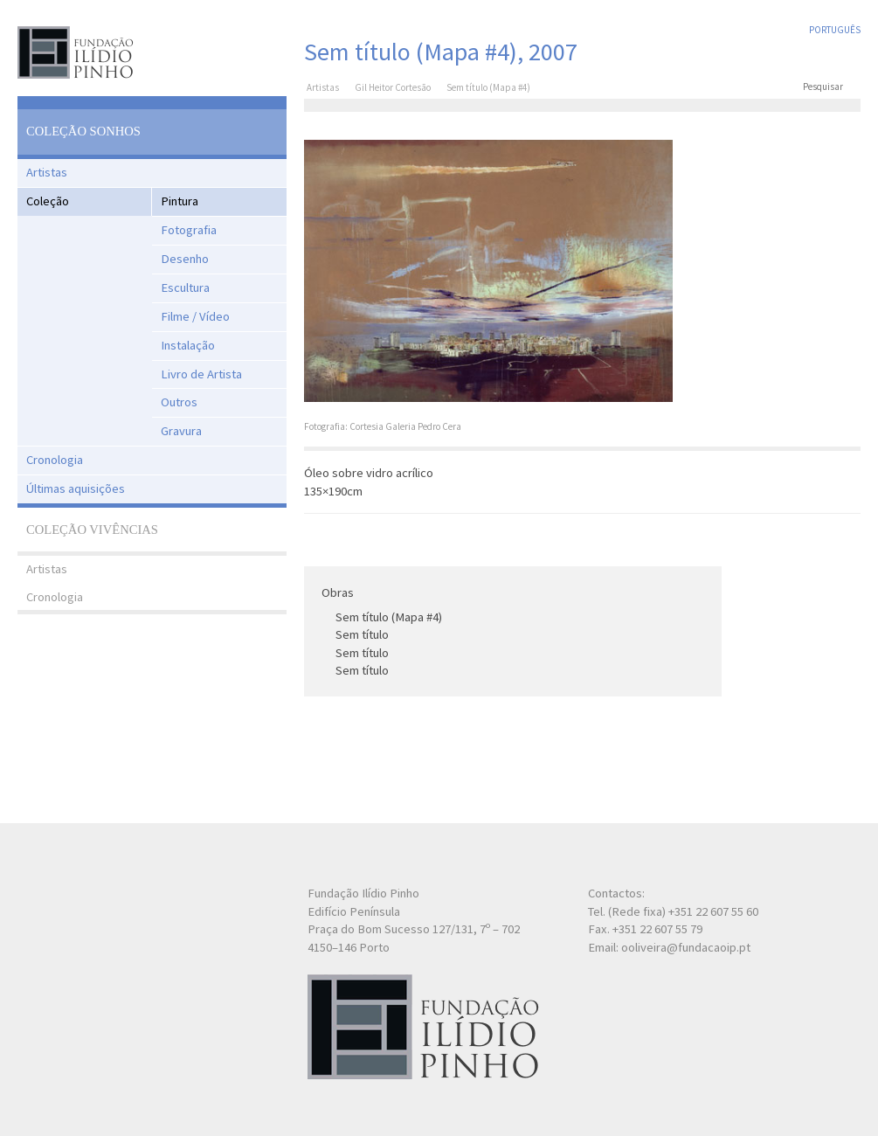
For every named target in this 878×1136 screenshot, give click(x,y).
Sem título (362, 634)
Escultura (185, 287)
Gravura (181, 431)
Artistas (46, 172)
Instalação (188, 345)
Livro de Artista (201, 374)
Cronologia (54, 460)
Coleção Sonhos (83, 131)
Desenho (185, 259)
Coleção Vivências (92, 530)
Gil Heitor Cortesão (393, 87)
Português (835, 30)
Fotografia (189, 230)
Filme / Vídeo (195, 316)
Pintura (179, 201)
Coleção (47, 201)
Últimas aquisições (75, 488)
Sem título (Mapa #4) (388, 617)
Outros (179, 402)
